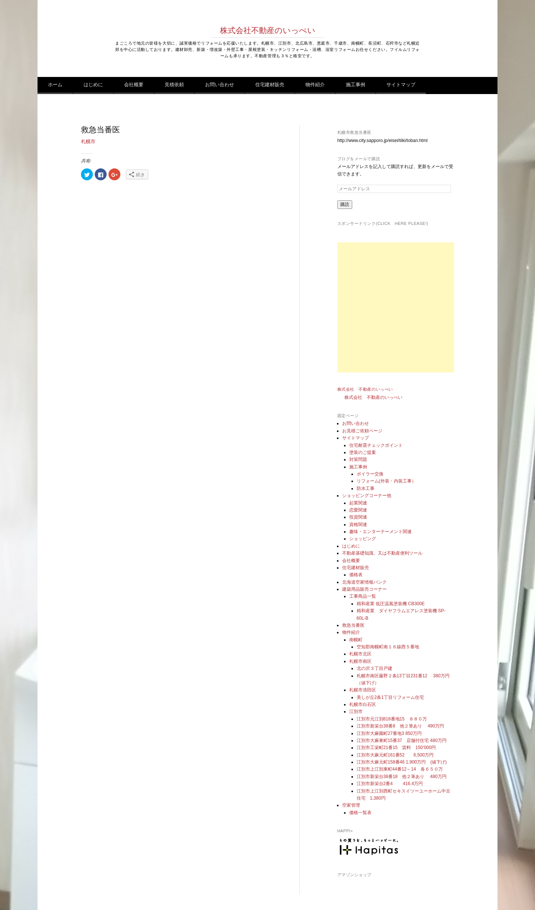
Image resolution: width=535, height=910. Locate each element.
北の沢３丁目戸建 (374, 668)
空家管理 (351, 805)
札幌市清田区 (362, 690)
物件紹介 (315, 84)
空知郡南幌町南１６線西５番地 (388, 646)
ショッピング (362, 538)
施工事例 (355, 84)
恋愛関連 (358, 510)
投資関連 (358, 517)
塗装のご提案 (362, 452)
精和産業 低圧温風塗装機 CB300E (391, 603)
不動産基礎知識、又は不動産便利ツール (382, 553)
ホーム (55, 84)
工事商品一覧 (362, 596)
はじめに (93, 84)
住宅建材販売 (269, 84)
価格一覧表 (360, 812)
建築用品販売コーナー (364, 589)
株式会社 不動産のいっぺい (365, 389)
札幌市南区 (360, 661)
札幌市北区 (360, 653)
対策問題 (358, 459)
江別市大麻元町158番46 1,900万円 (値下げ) (402, 762)
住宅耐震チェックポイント (376, 445)
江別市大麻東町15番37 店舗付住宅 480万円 (402, 740)
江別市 (356, 711)
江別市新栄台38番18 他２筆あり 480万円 (402, 776)
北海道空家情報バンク (364, 582)
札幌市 (88, 141)
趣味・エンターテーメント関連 (380, 531)
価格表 (356, 574)
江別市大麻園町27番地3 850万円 (389, 733)
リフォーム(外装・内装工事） (386, 481)
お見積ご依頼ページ (362, 430)
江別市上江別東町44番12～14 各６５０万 (400, 769)
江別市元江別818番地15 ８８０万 (392, 719)
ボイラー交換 (370, 474)
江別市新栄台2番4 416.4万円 (390, 783)
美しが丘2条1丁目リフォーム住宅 (390, 697)
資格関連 (358, 524)
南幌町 (356, 639)
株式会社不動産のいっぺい (267, 30)
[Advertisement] (402, 307)
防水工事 (365, 488)
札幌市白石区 (362, 704)
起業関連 (358, 503)
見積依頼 (174, 84)
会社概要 (133, 84)
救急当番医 (353, 625)
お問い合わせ (219, 84)
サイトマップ (400, 84)
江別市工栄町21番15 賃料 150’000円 (396, 747)
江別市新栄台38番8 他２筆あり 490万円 (402, 726)
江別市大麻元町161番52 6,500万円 (395, 755)
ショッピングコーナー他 (366, 495)
